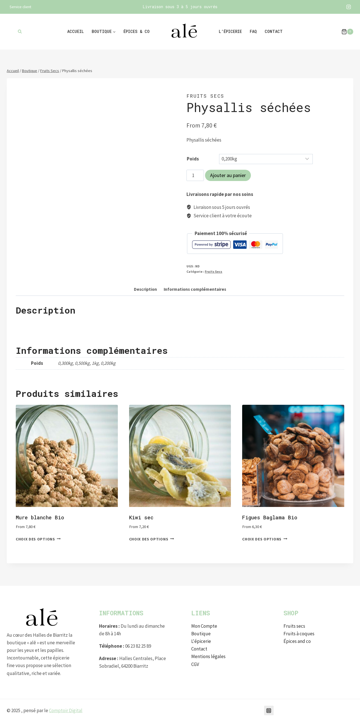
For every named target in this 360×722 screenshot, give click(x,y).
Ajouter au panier (228, 175)
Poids (193, 159)
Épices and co (297, 641)
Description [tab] (145, 289)
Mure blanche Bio (40, 517)
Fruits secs (294, 626)
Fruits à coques (299, 634)
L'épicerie (201, 641)
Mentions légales (208, 656)
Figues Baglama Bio (269, 517)
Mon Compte (204, 626)
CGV (195, 664)
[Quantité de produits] (195, 175)
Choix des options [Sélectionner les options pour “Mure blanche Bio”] (38, 539)
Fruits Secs (205, 96)
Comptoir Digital (65, 710)
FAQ (253, 31)
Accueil (75, 31)
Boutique (201, 634)
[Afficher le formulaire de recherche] (19, 31)
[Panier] (344, 32)
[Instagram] (348, 7)
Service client (20, 7)
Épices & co (136, 31)
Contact (274, 31)
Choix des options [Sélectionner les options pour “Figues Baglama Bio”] (264, 539)
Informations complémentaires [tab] (195, 289)
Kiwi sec (141, 517)
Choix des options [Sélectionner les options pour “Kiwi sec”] (151, 539)
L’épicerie (230, 31)
